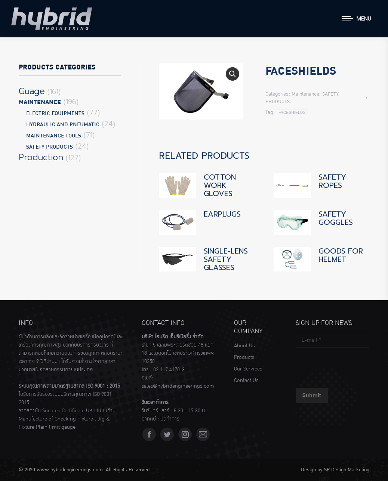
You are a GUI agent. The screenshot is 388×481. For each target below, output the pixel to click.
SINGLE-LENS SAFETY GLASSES (226, 259)
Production (41, 157)
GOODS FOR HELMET (340, 255)
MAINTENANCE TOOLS (53, 135)
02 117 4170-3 (169, 370)
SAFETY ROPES (332, 181)
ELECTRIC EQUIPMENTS (55, 113)
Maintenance (305, 94)
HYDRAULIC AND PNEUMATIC (62, 124)
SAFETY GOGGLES (335, 218)
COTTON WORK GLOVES (220, 185)
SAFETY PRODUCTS (49, 147)
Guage (32, 91)
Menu (364, 18)
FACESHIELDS (291, 113)
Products (244, 357)
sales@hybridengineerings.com (178, 386)
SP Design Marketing (346, 470)
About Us (244, 346)
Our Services (248, 369)
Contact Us (246, 380)
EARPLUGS (222, 214)
